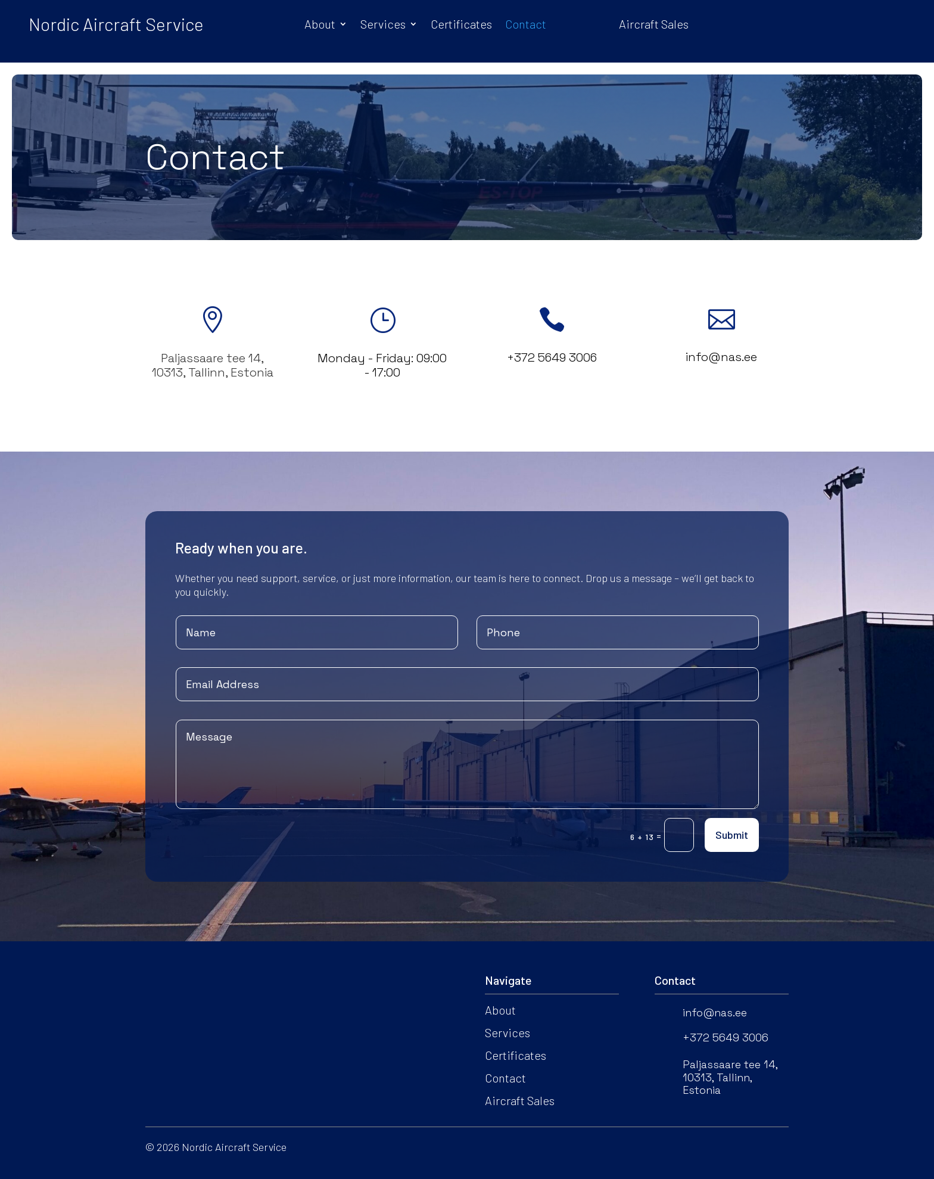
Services (383, 25)
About (319, 25)
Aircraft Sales (654, 25)
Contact (525, 25)
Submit (731, 834)
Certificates (461, 25)
